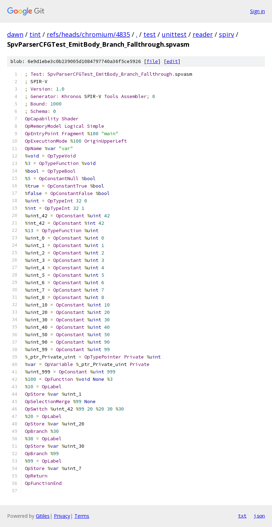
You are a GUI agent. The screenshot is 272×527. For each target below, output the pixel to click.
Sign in (257, 11)
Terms (81, 515)
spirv (226, 34)
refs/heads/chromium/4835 (88, 34)
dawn (15, 34)
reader (203, 34)
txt (242, 515)
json (259, 515)
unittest (174, 34)
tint (35, 34)
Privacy (62, 515)
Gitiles (43, 515)
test (149, 34)
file (152, 61)
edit (172, 61)
